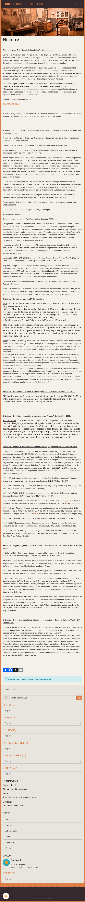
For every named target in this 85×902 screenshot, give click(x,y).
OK (79, 698)
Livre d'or (10, 842)
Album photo (11, 831)
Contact (9, 825)
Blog (8, 819)
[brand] (23, 4)
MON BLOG (11, 690)
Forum (8, 848)
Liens (8, 836)
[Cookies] (6, 896)
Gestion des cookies (42, 898)
